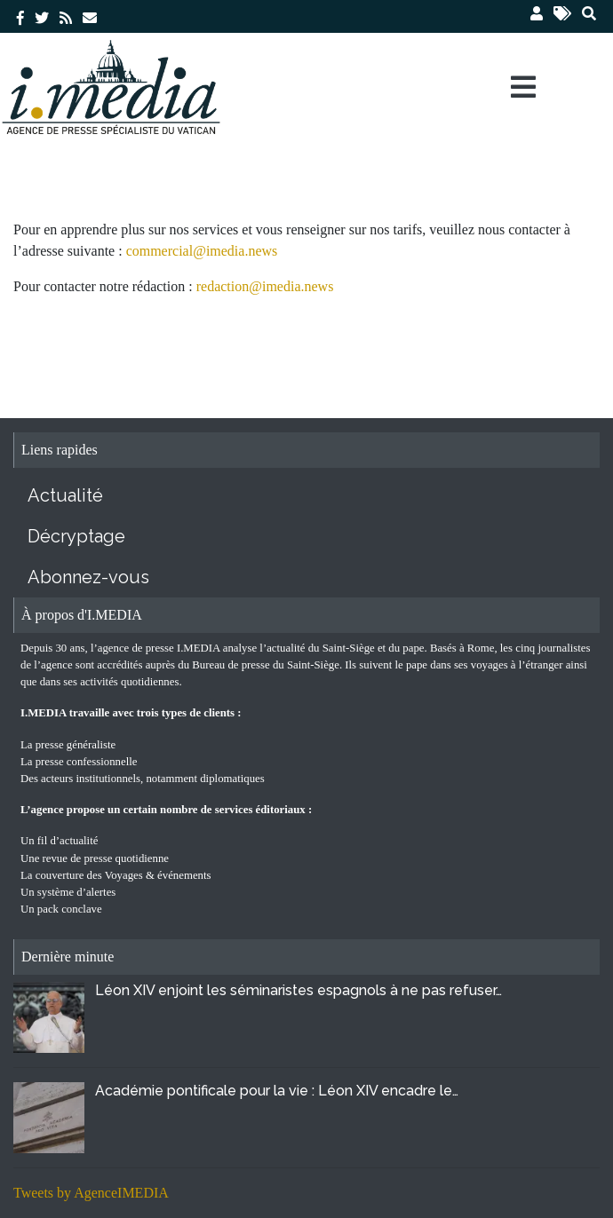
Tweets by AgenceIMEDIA (91, 1192)
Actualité (65, 495)
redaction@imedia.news (265, 286)
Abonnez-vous (88, 577)
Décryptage (76, 536)
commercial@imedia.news (202, 250)
